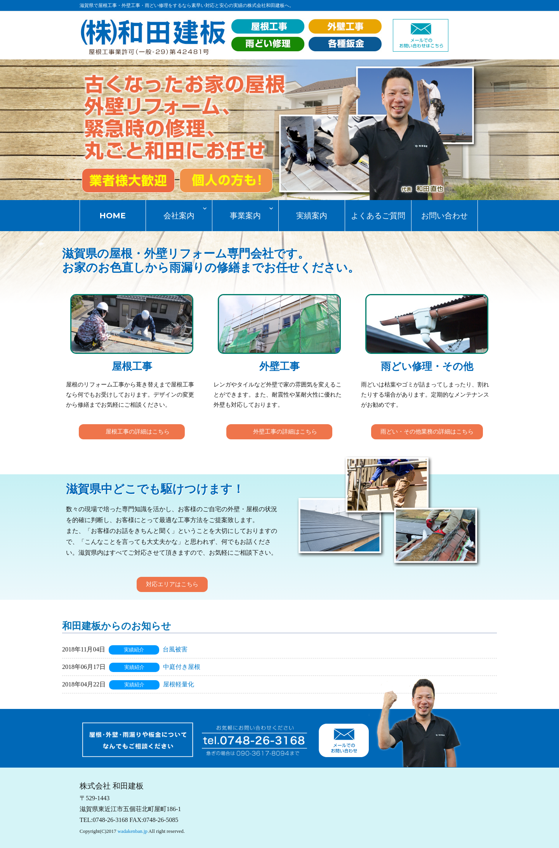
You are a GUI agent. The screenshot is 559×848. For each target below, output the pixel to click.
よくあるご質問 (378, 215)
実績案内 (311, 215)
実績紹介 (134, 650)
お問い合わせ (444, 215)
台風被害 (175, 649)
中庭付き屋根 (181, 666)
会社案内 (178, 215)
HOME (112, 215)
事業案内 (245, 215)
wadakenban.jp (133, 831)
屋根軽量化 (178, 684)
